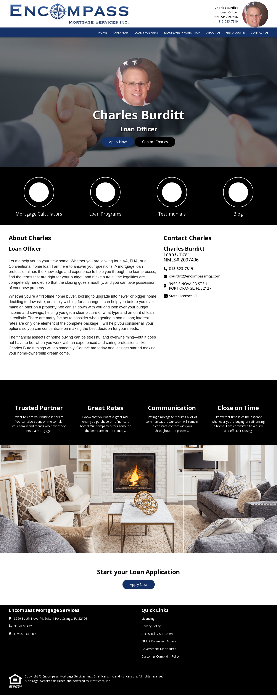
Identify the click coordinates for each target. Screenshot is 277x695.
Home (102, 32)
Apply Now (121, 32)
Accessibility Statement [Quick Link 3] (158, 634)
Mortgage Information (182, 32)
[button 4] (238, 196)
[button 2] (105, 196)
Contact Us (259, 32)
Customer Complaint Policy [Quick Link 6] (161, 656)
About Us (213, 32)
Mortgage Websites (39, 681)
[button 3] (172, 196)
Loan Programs (146, 32)
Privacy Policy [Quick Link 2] (151, 626)
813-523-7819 (228, 21)
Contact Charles (155, 141)
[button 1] (39, 196)
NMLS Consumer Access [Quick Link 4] (159, 641)
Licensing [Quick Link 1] (148, 618)
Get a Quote (235, 32)
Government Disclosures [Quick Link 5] (159, 649)
